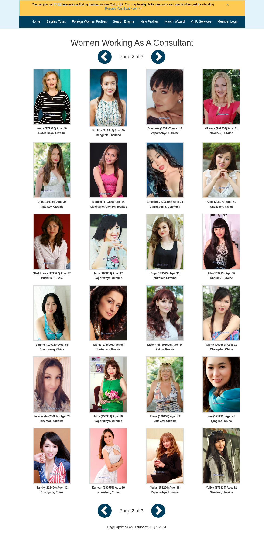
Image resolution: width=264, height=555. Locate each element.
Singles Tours (56, 21)
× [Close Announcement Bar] (228, 5)
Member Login (227, 21)
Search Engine (123, 21)
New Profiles (149, 21)
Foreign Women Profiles (89, 21)
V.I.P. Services (201, 21)
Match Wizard (175, 21)
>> (123, 8)
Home (36, 21)
